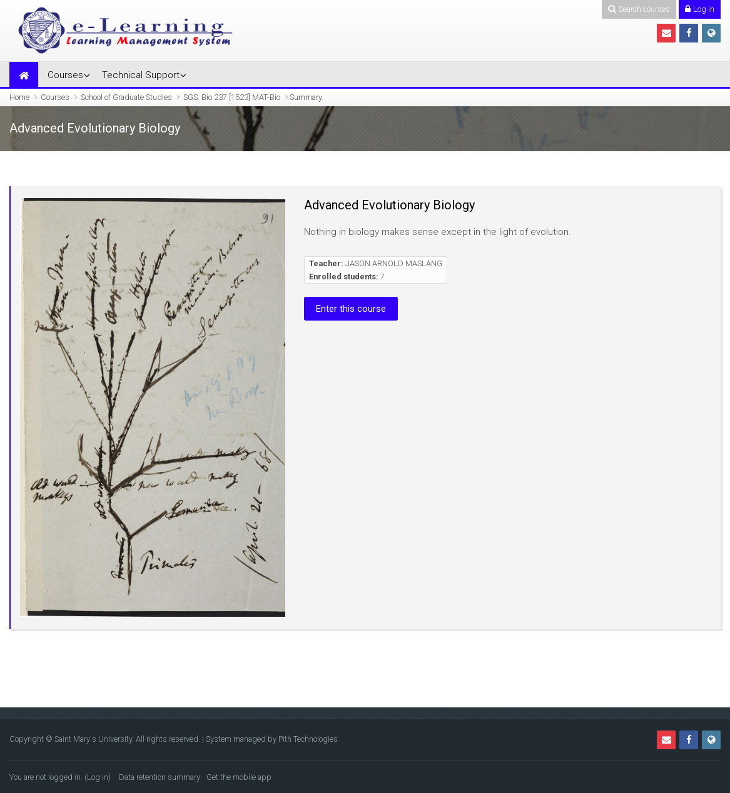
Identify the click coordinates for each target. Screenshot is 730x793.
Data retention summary (159, 777)
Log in (97, 777)
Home (19, 97)
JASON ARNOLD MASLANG (393, 263)
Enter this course (351, 308)
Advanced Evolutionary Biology (389, 204)
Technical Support (141, 75)
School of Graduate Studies (126, 97)
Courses (65, 75)
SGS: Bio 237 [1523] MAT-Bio (231, 97)
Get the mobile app (238, 777)
